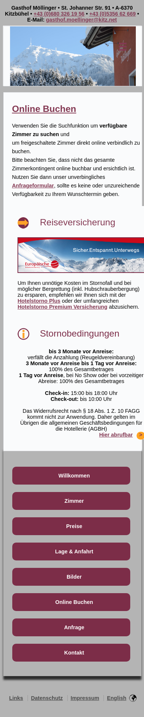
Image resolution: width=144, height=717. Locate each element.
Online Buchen (44, 109)
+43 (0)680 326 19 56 (58, 14)
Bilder (74, 577)
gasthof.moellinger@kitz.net (81, 20)
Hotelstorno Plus (38, 301)
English (116, 698)
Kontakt (74, 653)
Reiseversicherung (77, 222)
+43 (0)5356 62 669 (112, 14)
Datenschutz (47, 698)
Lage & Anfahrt (74, 551)
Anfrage (74, 627)
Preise (74, 526)
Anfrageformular (33, 186)
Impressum (85, 698)
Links (16, 698)
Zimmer (74, 501)
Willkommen (74, 476)
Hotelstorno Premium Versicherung (62, 307)
